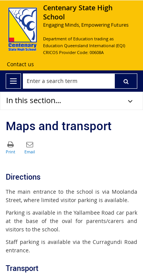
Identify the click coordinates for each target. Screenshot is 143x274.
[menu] (13, 81)
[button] (125, 81)
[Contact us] (20, 64)
